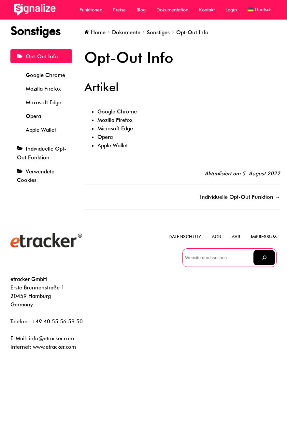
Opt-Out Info (42, 56)
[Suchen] (264, 257)
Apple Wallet (41, 129)
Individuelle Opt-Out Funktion (41, 152)
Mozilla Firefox (43, 88)
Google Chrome (45, 75)
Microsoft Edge (43, 102)
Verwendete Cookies (35, 175)
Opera (33, 116)
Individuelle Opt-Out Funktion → (240, 197)
